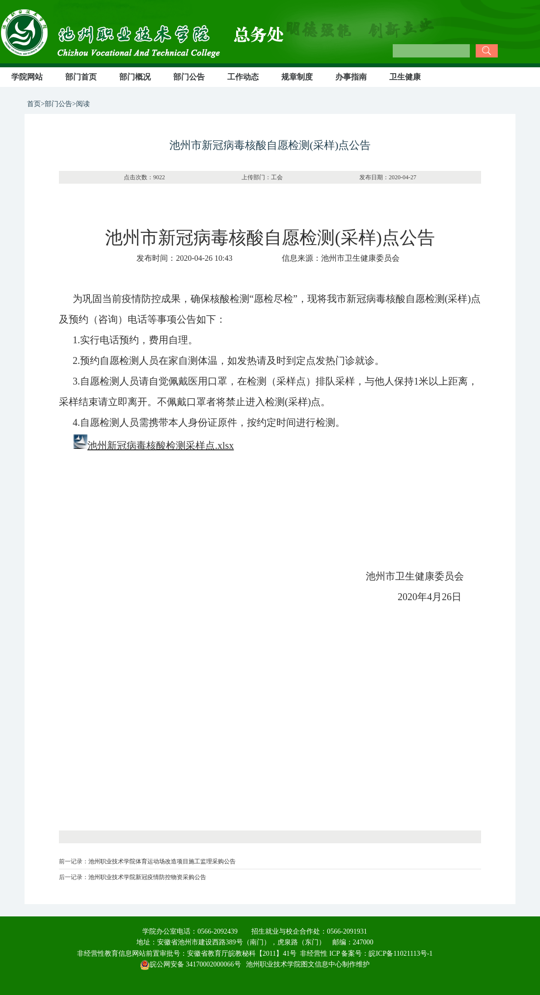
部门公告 (189, 77)
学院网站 (27, 77)
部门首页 (81, 77)
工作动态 (243, 77)
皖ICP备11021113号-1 (400, 953)
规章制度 (297, 77)
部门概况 (135, 77)
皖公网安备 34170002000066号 (190, 964)
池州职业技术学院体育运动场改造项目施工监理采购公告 (162, 861)
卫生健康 (405, 77)
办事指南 (351, 77)
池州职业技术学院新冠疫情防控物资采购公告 (147, 877)
